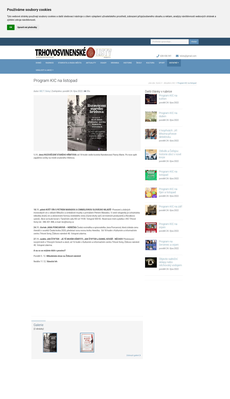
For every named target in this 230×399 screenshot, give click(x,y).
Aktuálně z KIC (169, 83)
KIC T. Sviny (45, 91)
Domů (38, 63)
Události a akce (44, 70)
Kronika (115, 63)
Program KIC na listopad (168, 173)
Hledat (194, 42)
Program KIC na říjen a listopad (168, 190)
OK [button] (10, 27)
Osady (103, 63)
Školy (139, 63)
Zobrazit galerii (133, 355)
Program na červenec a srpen (169, 243)
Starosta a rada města (70, 63)
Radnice (50, 63)
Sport (162, 63)
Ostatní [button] (174, 63)
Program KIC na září (170, 206)
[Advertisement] (87, 183)
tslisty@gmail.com (188, 56)
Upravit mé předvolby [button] (27, 27)
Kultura (150, 63)
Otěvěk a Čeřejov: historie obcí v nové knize (170, 154)
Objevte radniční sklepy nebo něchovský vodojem (170, 262)
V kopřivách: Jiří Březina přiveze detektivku (168, 133)
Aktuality (91, 63)
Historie (127, 63)
